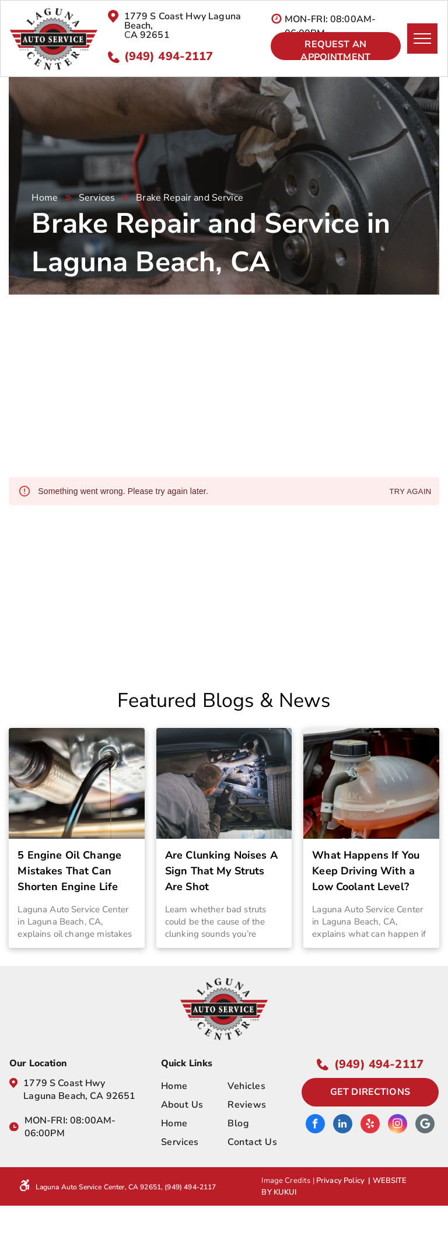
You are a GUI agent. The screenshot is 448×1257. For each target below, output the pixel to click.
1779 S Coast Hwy (64, 1083)
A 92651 (150, 35)
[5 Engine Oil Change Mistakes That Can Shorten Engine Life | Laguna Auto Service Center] (76, 783)
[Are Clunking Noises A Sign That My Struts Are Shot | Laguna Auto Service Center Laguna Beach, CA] (224, 783)
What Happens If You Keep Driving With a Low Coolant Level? (365, 871)
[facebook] (315, 1125)
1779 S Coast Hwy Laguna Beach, (182, 21)
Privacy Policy (340, 1180)
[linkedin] (342, 1125)
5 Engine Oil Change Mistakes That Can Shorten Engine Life (69, 871)
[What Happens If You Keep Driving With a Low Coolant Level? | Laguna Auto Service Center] (371, 783)
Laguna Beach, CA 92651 (79, 1096)
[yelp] (370, 1125)
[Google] (425, 1125)
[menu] (422, 38)
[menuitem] (203, 1086)
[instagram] (397, 1125)
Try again (410, 492)
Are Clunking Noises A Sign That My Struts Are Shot (221, 871)
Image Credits (285, 1180)
